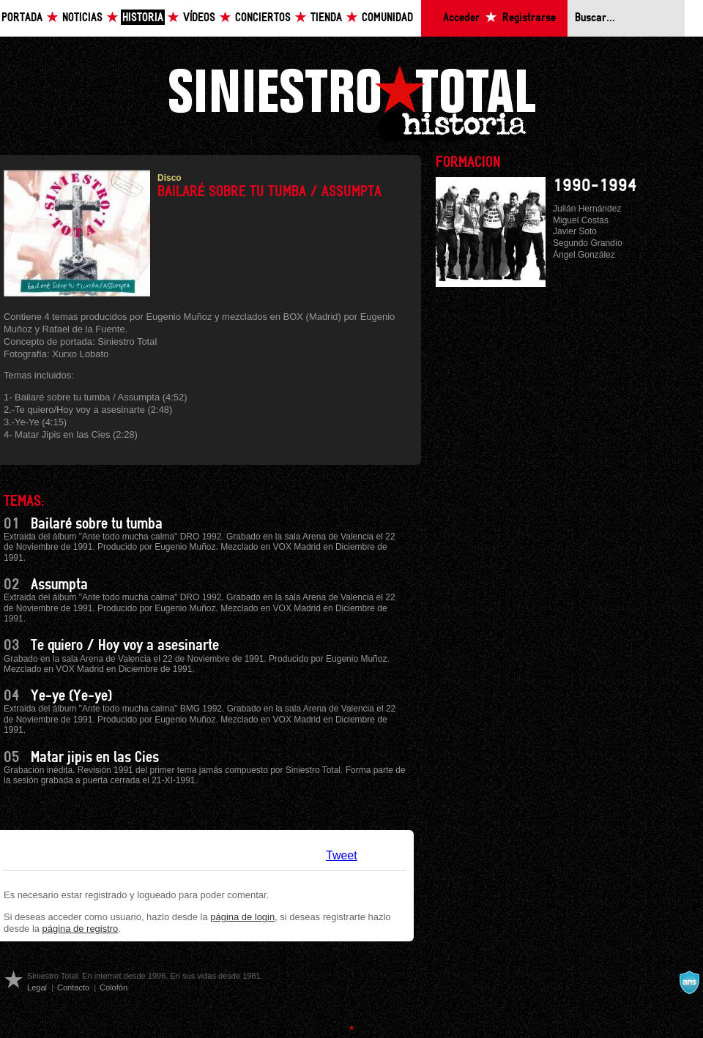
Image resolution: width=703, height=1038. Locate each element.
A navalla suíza (689, 982)
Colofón (113, 987)
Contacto (73, 987)
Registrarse (529, 17)
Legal (37, 987)
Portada (21, 17)
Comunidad (387, 17)
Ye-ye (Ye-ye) (71, 696)
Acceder (461, 17)
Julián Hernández (587, 209)
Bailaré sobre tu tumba (97, 524)
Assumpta (59, 584)
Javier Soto (575, 231)
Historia (142, 17)
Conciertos (263, 17)
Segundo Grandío (587, 243)
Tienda (326, 17)
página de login (242, 916)
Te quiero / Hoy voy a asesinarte (125, 645)
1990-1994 (595, 186)
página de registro (80, 928)
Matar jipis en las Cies (95, 757)
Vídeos (199, 17)
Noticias (82, 17)
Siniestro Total (351, 101)
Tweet (341, 855)
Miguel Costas (581, 220)
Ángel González (584, 255)
